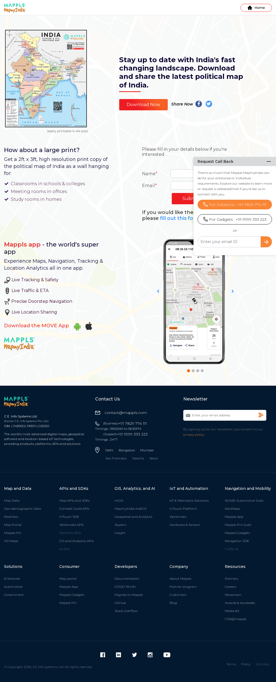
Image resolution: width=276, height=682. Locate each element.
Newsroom (233, 595)
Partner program (183, 587)
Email (149, 185)
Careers (230, 587)
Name (149, 173)
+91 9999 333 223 (125, 434)
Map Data (11, 500)
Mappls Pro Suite (238, 525)
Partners (231, 578)
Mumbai (147, 450)
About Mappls (180, 578)
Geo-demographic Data (22, 509)
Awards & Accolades (240, 603)
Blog (173, 603)
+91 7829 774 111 (125, 423)
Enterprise (12, 578)
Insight (120, 533)
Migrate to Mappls (129, 595)
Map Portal (13, 525)
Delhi (109, 450)
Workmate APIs (71, 525)
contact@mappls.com (121, 412)
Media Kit (232, 611)
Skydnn (120, 525)
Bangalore (127, 450)
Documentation (127, 578)
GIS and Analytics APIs (76, 541)
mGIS (119, 500)
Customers (178, 595)
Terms (231, 664)
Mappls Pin (13, 533)
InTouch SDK (69, 517)
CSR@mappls (235, 619)
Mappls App (234, 517)
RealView (11, 517)
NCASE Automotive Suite (244, 500)
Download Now (143, 104)
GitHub (120, 603)
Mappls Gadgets (237, 533)
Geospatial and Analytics (133, 517)
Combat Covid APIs (74, 509)
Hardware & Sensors (185, 525)
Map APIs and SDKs (74, 500)
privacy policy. (194, 435)
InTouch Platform (183, 509)
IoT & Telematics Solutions (189, 500)
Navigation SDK (237, 541)
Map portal (68, 578)
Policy (245, 664)
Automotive (13, 587)
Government (14, 595)
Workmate (178, 517)
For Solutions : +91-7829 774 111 (234, 192)
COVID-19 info (125, 587)
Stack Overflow (126, 611)
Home (256, 8)
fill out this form (180, 218)
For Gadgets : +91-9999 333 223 (235, 207)
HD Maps (11, 541)
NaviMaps (232, 509)
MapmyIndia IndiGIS (130, 509)
